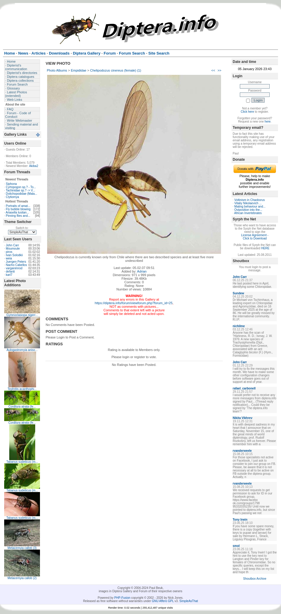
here (268, 121)
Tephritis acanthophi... (21, 389)
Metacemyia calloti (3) (21, 548)
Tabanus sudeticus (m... (22, 461)
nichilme (239, 326)
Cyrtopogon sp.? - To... (21, 187)
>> (219, 70)
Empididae (78, 70)
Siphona (11, 183)
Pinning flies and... (18, 215)
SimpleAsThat (188, 601)
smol (236, 546)
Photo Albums (57, 70)
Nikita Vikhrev (242, 418)
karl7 (9, 274)
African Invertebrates (248, 213)
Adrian (142, 271)
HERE (265, 248)
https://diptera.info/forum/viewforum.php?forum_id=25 (134, 303)
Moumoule (13, 248)
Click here (247, 111)
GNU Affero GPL (163, 601)
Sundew (238, 293)
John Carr (12, 245)
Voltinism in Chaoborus (249, 200)
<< (213, 70)
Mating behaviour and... (250, 206)
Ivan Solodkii (14, 255)
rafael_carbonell (244, 388)
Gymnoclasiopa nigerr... (22, 315)
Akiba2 (33, 166)
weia (9, 258)
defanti (10, 271)
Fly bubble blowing (18, 209)
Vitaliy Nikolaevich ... (248, 203)
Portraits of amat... (18, 206)
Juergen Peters (16, 261)
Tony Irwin (240, 519)
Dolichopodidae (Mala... (21, 193)
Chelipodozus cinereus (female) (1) (115, 70)
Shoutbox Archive (254, 578)
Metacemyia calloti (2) (21, 578)
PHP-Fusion (122, 597)
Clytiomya (12, 197)
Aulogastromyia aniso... (22, 350)
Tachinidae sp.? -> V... (20, 190)
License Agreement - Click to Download (254, 236)
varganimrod (14, 268)
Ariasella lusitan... (17, 212)
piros (9, 251)
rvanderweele (242, 450)
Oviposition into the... (248, 209)
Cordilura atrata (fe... (22, 406)
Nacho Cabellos (16, 265)
